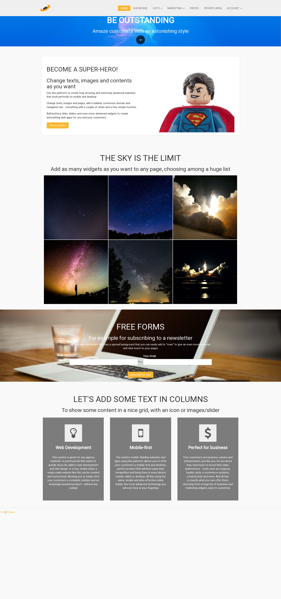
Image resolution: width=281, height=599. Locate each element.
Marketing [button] (176, 8)
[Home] (45, 8)
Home (124, 8)
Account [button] (234, 8)
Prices (194, 8)
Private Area (213, 8)
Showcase (140, 8)
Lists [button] (157, 8)
